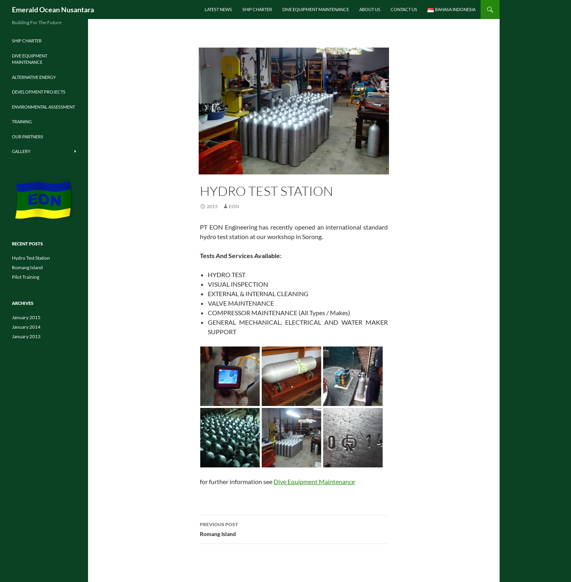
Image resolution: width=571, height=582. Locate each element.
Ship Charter (257, 9)
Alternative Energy (34, 77)
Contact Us (404, 9)
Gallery (21, 151)
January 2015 (26, 317)
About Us (369, 9)
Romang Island (294, 528)
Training (22, 121)
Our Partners (27, 136)
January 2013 (26, 336)
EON (234, 206)
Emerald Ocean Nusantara (53, 9)
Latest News (218, 9)
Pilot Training (25, 277)
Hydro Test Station (31, 258)
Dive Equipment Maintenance (315, 9)
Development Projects (38, 91)
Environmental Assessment (43, 106)
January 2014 (26, 327)
